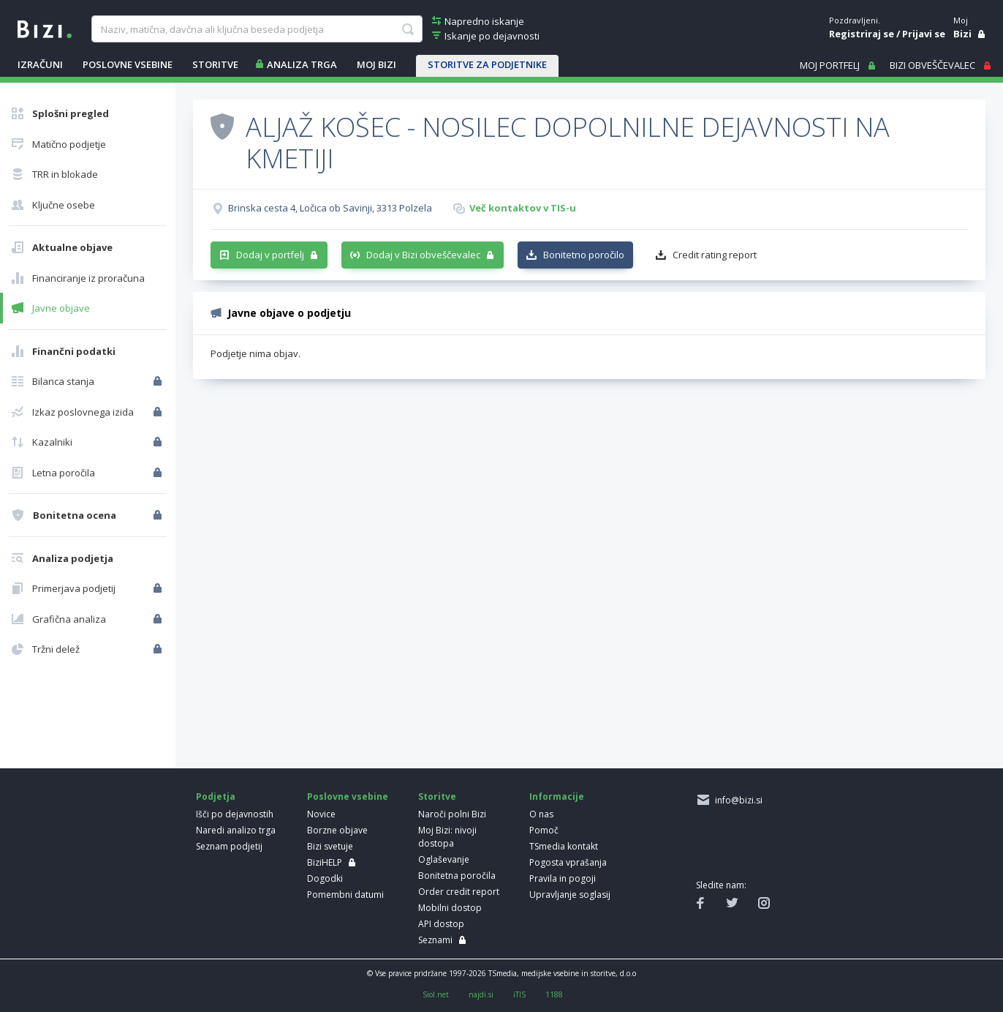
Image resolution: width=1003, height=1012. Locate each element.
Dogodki (325, 878)
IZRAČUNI (40, 64)
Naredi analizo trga (236, 830)
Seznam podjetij (229, 846)
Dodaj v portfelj (270, 254)
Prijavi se (923, 33)
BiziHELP (324, 862)
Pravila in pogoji (562, 878)
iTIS (519, 994)
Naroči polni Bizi (452, 814)
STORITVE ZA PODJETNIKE (487, 64)
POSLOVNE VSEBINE (128, 64)
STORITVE (215, 64)
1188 (554, 994)
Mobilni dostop (450, 908)
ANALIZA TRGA (302, 64)
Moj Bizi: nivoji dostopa (447, 837)
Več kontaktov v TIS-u (522, 207)
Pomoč (544, 830)
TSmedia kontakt (563, 846)
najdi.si (481, 994)
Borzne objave (337, 830)
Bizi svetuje (330, 846)
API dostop (441, 924)
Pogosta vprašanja (568, 862)
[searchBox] (257, 29)
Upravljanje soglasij (569, 894)
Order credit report (458, 891)
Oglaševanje (443, 859)
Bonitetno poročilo (583, 254)
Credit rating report (715, 254)
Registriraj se (861, 33)
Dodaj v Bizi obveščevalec (423, 254)
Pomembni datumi (345, 894)
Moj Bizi (376, 64)
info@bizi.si (736, 800)
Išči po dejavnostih (234, 814)
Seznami (435, 940)
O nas (541, 814)
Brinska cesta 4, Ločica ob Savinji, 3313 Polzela (330, 207)
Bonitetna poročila (457, 875)
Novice (321, 814)
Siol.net (436, 994)
